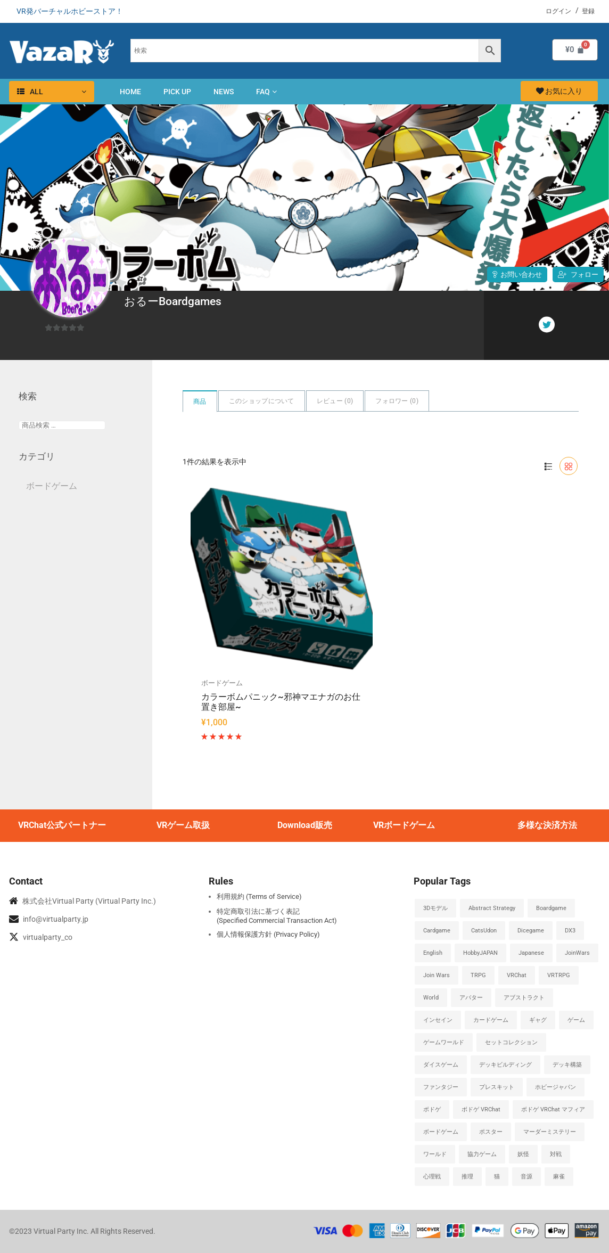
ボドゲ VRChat (481, 1109)
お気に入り (559, 91)
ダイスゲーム (440, 1064)
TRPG (478, 975)
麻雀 (559, 1176)
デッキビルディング (505, 1064)
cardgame (436, 930)
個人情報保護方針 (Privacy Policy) (268, 934)
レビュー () (335, 401)
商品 (200, 401)
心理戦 (432, 1176)
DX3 (570, 930)
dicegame (530, 930)
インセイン (437, 1020)
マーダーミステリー (549, 1131)
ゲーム (576, 1020)
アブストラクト (524, 997)
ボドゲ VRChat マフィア (553, 1109)
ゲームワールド (443, 1042)
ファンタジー (440, 1087)
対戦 (556, 1154)
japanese (531, 952)
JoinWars (577, 952)
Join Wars (436, 975)
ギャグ (538, 1020)
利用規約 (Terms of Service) (259, 896)
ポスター (491, 1131)
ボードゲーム (222, 683)
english (432, 952)
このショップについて (261, 401)
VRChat (516, 975)
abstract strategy (491, 908)
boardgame (551, 908)
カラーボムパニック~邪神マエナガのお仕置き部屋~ (280, 702)
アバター (471, 997)
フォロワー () (396, 401)
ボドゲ (432, 1109)
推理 (467, 1176)
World (431, 997)
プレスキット (496, 1087)
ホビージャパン (555, 1087)
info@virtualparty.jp (55, 919)
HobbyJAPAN (480, 952)
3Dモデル (435, 908)
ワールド (435, 1154)
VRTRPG (558, 975)
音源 (526, 1176)
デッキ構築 (567, 1064)
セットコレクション (511, 1042)
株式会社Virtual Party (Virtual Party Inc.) (89, 901)
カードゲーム (490, 1020)
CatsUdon (484, 930)
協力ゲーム (482, 1154)
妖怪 (523, 1154)
